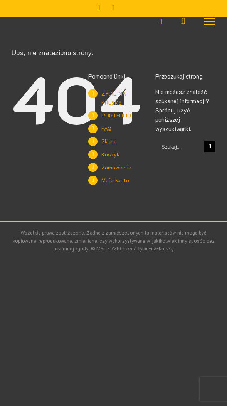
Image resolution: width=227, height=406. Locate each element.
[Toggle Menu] (209, 21)
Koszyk (110, 154)
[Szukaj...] (179, 146)
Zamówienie (116, 167)
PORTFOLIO (116, 115)
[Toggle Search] (183, 21)
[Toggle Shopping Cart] (161, 21)
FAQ (106, 128)
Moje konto (115, 180)
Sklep (108, 141)
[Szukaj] (209, 146)
